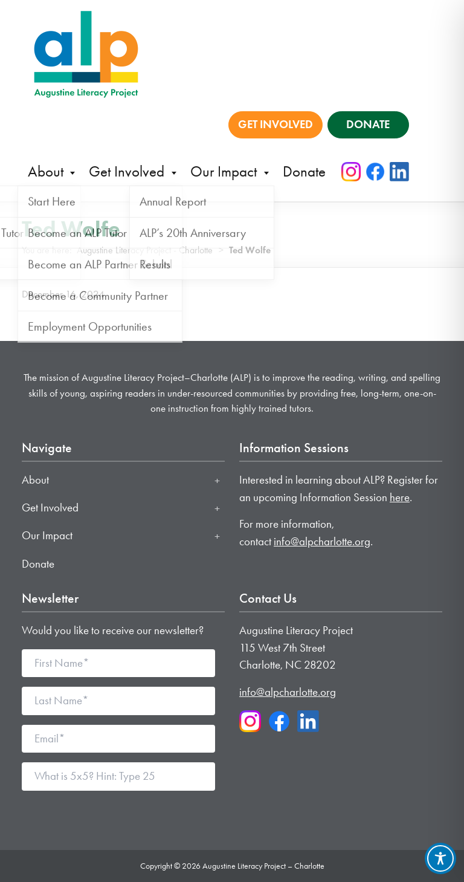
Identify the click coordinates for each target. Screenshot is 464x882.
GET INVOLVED (275, 124)
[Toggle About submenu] (217, 480)
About (47, 171)
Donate (304, 171)
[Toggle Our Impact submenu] (217, 536)
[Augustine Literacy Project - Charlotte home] (86, 53)
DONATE (368, 124)
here (400, 497)
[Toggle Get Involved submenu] (217, 508)
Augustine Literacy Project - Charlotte (145, 250)
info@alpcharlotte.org (322, 541)
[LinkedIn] (399, 171)
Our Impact (225, 171)
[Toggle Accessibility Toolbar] (440, 858)
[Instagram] (351, 171)
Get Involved (128, 171)
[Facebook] (375, 171)
